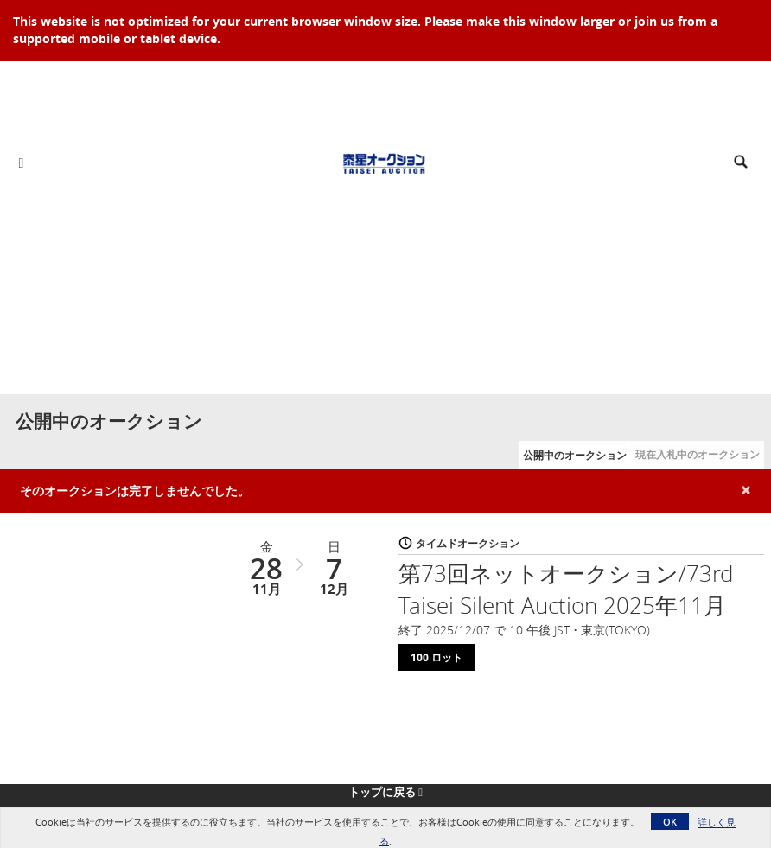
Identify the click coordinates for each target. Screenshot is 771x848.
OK (670, 821)
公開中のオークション (575, 455)
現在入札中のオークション (697, 454)
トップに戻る (385, 792)
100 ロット (436, 657)
